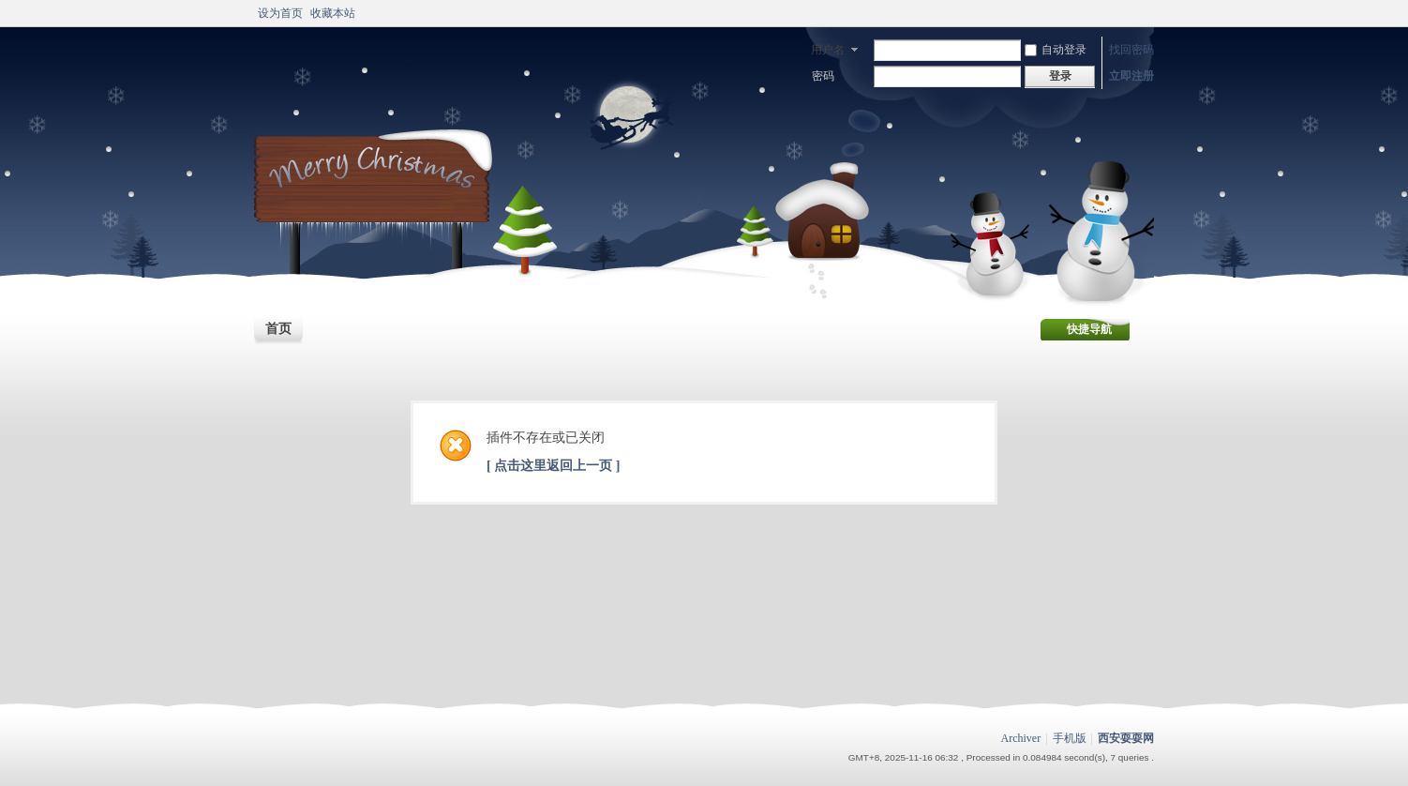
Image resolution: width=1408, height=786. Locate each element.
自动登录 (1055, 49)
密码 (823, 76)
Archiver (1021, 738)
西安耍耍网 (1126, 738)
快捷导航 (1089, 329)
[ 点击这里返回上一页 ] (553, 466)
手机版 (1069, 738)
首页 (278, 329)
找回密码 (1131, 49)
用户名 (828, 49)
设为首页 (280, 13)
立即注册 (1131, 76)
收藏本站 (332, 13)
